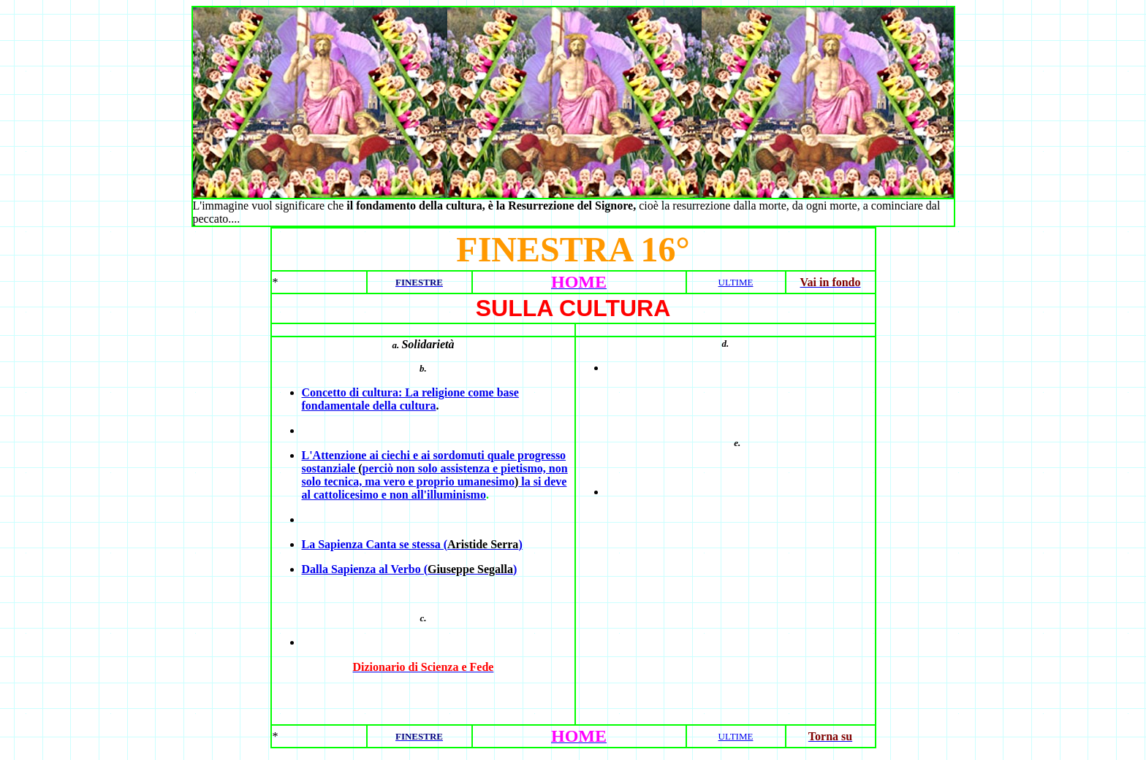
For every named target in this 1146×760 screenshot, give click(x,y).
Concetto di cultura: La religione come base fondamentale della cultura (410, 399)
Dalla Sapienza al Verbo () (409, 569)
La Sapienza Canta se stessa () (412, 544)
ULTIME (736, 282)
